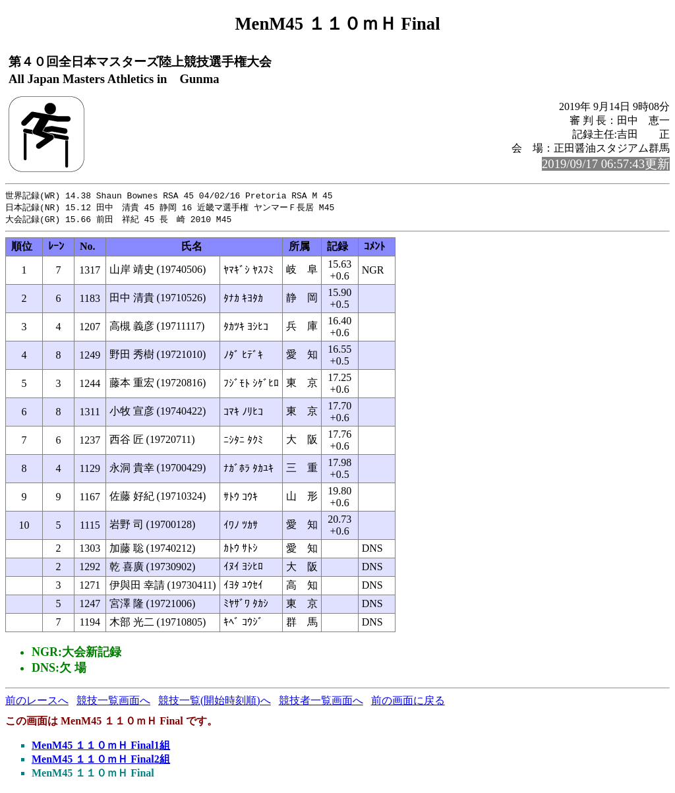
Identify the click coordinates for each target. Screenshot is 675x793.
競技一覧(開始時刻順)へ (214, 702)
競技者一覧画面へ (321, 702)
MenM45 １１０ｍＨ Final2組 (101, 761)
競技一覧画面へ (113, 702)
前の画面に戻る (408, 702)
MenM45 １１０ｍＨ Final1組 (101, 747)
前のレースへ (37, 702)
